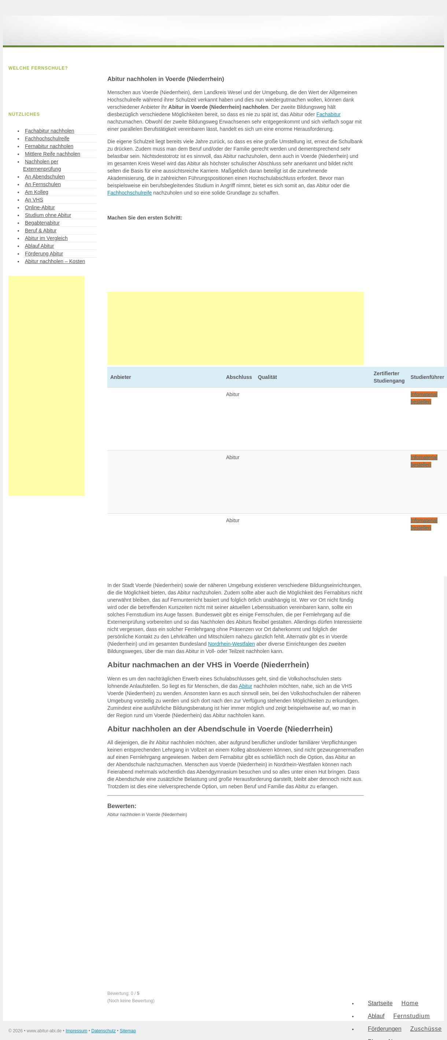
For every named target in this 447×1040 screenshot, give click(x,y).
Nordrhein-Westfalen (231, 644)
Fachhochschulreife (129, 193)
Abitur (245, 686)
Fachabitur (328, 114)
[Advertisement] (235, 328)
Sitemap (128, 1030)
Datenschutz (103, 1030)
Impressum (76, 1030)
